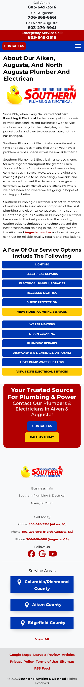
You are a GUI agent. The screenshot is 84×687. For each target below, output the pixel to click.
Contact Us (14, 46)
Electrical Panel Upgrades (42, 283)
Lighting (42, 264)
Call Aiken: (42, 5)
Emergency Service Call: (42, 35)
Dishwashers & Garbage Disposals (42, 352)
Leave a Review (46, 655)
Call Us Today (42, 437)
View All (42, 639)
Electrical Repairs (42, 274)
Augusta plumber (38, 232)
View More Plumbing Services (42, 311)
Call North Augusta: (42, 25)
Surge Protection (42, 302)
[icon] (32, 554)
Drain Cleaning (42, 334)
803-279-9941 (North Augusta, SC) (47, 531)
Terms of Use (47, 661)
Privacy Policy (22, 661)
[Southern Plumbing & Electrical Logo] (42, 472)
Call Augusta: (42, 15)
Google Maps (20, 655)
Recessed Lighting (42, 293)
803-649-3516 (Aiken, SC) (47, 524)
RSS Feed (42, 668)
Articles (68, 655)
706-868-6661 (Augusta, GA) (47, 539)
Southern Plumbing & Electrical (42, 679)
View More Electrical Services (42, 371)
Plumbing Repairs (42, 343)
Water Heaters (42, 324)
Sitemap (67, 661)
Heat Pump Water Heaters (42, 362)
